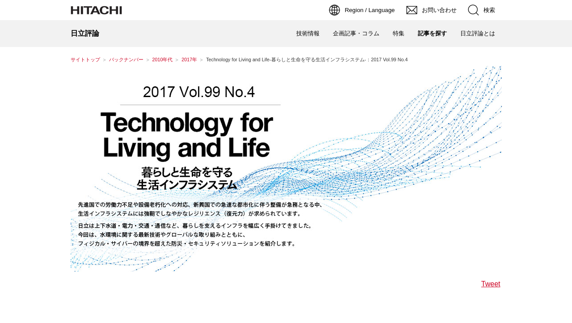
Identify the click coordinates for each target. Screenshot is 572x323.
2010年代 (162, 59)
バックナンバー (126, 59)
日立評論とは (477, 33)
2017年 (189, 59)
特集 (398, 33)
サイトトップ (85, 59)
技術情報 (308, 33)
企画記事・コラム (356, 33)
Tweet (490, 284)
